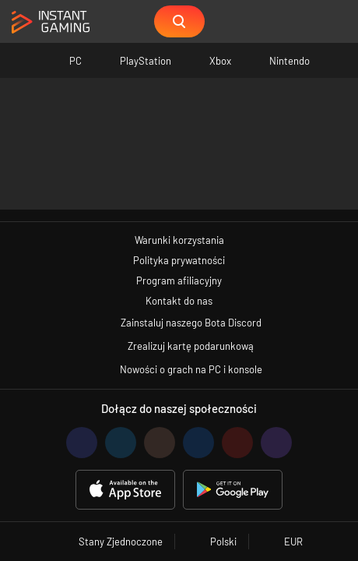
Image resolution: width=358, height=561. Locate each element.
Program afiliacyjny (179, 280)
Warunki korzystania (179, 240)
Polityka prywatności (179, 260)
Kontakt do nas (179, 301)
